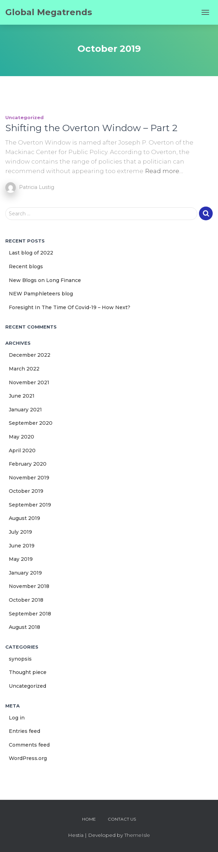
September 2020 (30, 423)
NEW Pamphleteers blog (41, 293)
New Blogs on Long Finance (45, 280)
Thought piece (27, 672)
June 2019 (22, 546)
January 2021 (25, 409)
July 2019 (20, 532)
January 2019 (25, 573)
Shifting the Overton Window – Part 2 (91, 128)
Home (89, 819)
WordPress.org (28, 758)
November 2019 (29, 477)
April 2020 (22, 450)
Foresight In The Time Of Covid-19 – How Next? (69, 307)
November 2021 (29, 382)
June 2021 (22, 396)
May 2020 (21, 437)
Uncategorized (24, 117)
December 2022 (29, 355)
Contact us (122, 819)
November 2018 (29, 586)
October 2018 (26, 600)
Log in (17, 718)
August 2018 (24, 627)
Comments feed (29, 745)
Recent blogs (26, 266)
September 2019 (30, 505)
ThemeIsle (137, 835)
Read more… (164, 170)
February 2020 (27, 464)
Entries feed (24, 731)
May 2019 (21, 559)
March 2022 (24, 369)
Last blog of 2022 (31, 253)
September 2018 (30, 614)
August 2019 (24, 518)
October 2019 (26, 491)
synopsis (20, 659)
